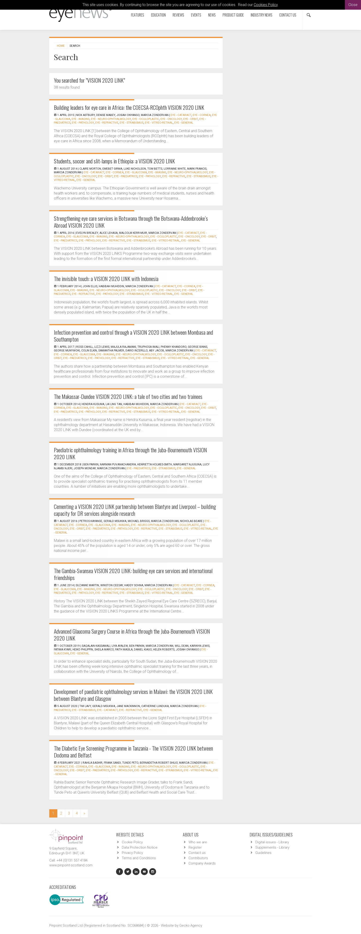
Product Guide (233, 15)
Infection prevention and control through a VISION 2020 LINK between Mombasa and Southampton (133, 335)
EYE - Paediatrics (125, 176)
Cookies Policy (266, 5)
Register (195, 847)
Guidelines (263, 853)
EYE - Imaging (81, 119)
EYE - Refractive (106, 122)
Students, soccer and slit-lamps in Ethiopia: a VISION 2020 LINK (114, 161)
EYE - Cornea (202, 115)
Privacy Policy (132, 853)
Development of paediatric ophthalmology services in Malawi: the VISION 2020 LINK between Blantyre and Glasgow (133, 694)
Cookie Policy (132, 842)
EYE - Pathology (83, 122)
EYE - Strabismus (131, 122)
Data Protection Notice (139, 847)
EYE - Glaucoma (136, 172)
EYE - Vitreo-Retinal (159, 122)
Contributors (198, 858)
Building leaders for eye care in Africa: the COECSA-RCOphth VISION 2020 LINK (129, 107)
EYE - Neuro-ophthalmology (111, 119)
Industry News (261, 15)
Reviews (178, 15)
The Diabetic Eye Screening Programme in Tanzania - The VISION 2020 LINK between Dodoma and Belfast (133, 751)
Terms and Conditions (139, 858)
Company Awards (202, 863)
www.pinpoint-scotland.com (71, 865)
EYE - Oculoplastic (145, 119)
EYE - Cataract (181, 115)
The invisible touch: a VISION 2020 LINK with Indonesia (106, 278)
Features (137, 15)
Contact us (287, 15)
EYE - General (183, 122)
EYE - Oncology (171, 119)
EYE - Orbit (190, 119)
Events (196, 15)
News (212, 15)
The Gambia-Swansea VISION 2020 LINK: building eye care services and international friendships (133, 574)
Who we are (198, 842)
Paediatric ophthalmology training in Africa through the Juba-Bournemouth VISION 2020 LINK (130, 453)
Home (61, 45)
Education (158, 15)
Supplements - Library (272, 847)
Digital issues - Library (272, 842)
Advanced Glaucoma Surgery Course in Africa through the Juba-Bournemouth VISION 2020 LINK (132, 634)
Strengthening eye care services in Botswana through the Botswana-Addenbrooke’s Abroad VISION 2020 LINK (131, 221)
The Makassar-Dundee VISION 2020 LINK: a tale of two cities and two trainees (128, 396)
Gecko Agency (190, 925)
